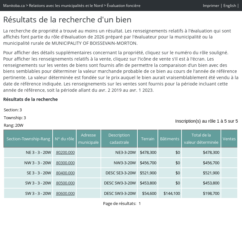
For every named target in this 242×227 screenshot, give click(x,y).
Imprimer (211, 5)
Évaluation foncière (124, 5)
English (229, 5)
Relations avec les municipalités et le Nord (66, 5)
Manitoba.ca (14, 5)
